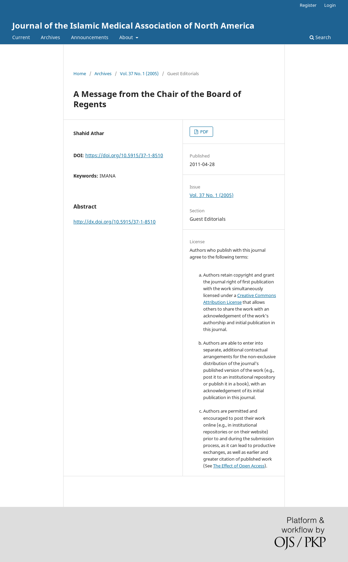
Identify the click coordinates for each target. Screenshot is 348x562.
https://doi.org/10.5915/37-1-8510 (124, 155)
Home (79, 73)
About (126, 37)
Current (21, 37)
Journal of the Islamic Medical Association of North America (133, 25)
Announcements (89, 37)
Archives (50, 37)
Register (308, 5)
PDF (203, 132)
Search (320, 37)
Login (330, 5)
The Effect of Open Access (238, 466)
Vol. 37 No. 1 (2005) (139, 73)
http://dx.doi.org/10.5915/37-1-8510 (114, 221)
